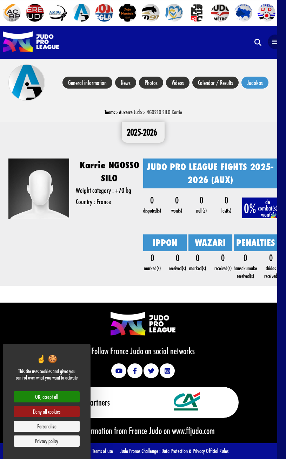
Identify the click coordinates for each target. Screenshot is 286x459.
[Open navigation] (275, 42)
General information (87, 82)
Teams (110, 112)
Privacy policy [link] (46, 441)
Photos (151, 82)
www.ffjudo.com (193, 430)
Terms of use (102, 450)
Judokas (255, 82)
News (126, 82)
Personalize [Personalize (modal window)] (46, 426)
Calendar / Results (215, 82)
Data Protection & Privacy (183, 450)
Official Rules (217, 450)
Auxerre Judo (130, 112)
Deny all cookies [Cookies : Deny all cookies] (46, 411)
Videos (178, 82)
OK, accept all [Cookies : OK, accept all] (46, 396)
